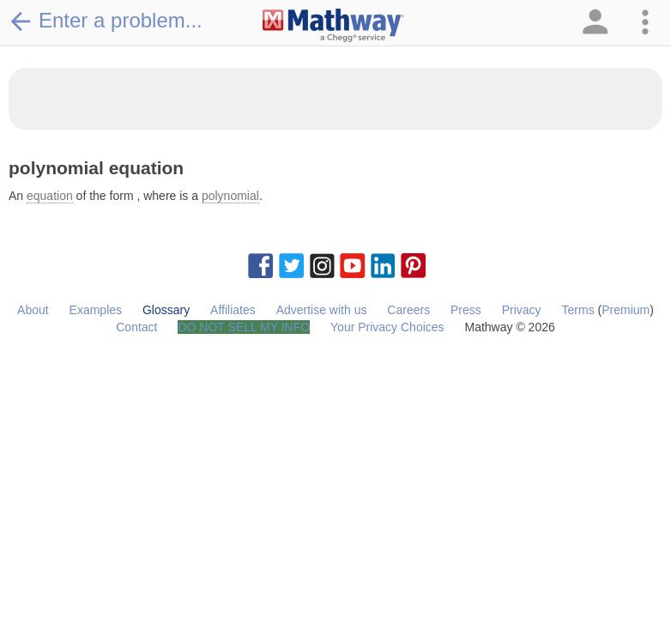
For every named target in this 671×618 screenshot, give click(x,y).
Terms (578, 310)
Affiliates (233, 310)
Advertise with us (321, 310)
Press (465, 310)
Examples (96, 310)
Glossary (166, 310)
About (33, 310)
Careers (408, 310)
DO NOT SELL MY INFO (244, 327)
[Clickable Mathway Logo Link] (333, 26)
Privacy (521, 310)
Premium (625, 310)
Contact (136, 327)
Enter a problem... (106, 20)
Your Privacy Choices (387, 327)
